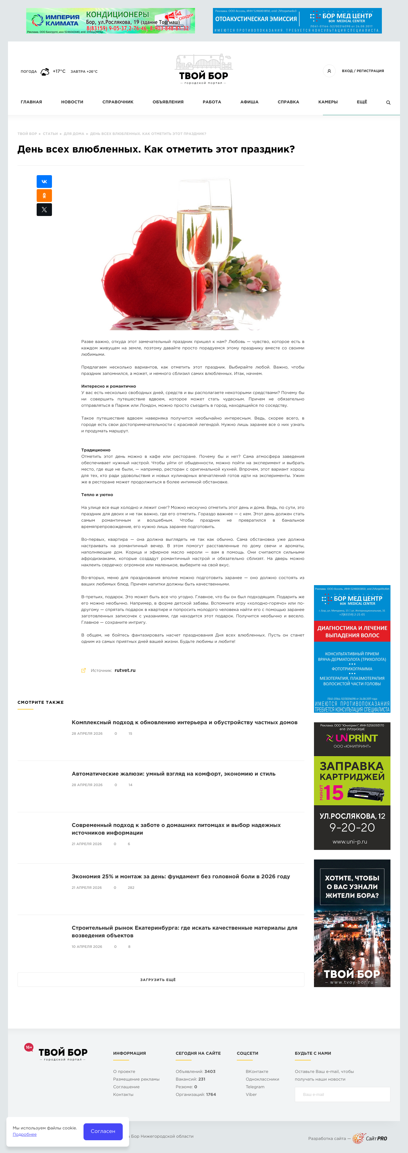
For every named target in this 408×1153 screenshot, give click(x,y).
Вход (347, 71)
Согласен (103, 1131)
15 (130, 733)
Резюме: (186, 1087)
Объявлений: (195, 1072)
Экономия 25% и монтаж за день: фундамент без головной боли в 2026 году (181, 876)
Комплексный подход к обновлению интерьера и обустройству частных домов (185, 722)
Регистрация (370, 71)
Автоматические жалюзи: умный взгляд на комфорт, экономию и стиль (173, 774)
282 (131, 887)
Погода (29, 71)
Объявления (168, 102)
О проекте (124, 1072)
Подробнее (25, 1135)
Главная (31, 102)
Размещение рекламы (136, 1080)
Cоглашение (126, 1087)
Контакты (123, 1095)
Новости (72, 102)
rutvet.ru (125, 671)
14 (131, 785)
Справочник (118, 102)
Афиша (249, 102)
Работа (212, 102)
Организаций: (196, 1095)
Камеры (328, 102)
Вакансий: (190, 1080)
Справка (288, 102)
